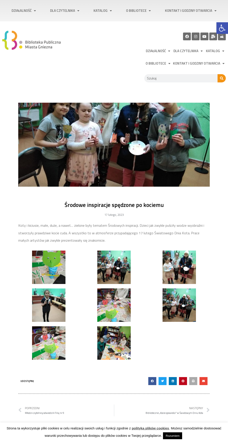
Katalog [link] (103, 11)
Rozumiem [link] (172, 435)
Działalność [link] (24, 11)
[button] (152, 381)
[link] (222, 28)
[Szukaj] (222, 78)
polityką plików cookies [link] (150, 428)
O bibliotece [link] (138, 11)
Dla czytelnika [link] (64, 11)
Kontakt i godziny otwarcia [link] (190, 11)
